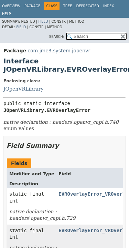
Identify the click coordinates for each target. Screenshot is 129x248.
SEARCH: (56, 37)
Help (6, 14)
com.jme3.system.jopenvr (59, 50)
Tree (67, 6)
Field (43, 21)
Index (108, 6)
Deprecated (87, 6)
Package (32, 6)
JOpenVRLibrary (23, 89)
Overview (11, 6)
